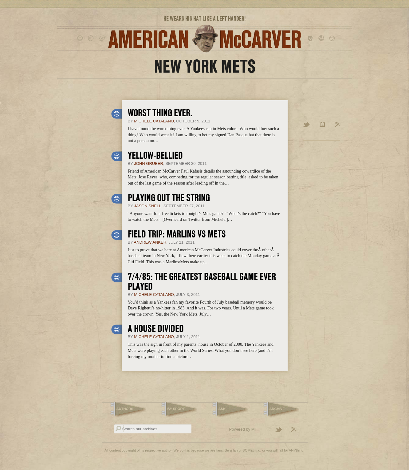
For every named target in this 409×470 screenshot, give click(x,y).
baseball (81, 38)
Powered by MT (243, 429)
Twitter (307, 125)
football (102, 38)
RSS (337, 125)
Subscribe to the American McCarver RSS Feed (297, 430)
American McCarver (204, 39)
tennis (333, 38)
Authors (124, 409)
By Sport (176, 409)
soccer (322, 38)
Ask (222, 409)
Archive (322, 125)
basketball (92, 38)
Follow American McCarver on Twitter (281, 430)
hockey (311, 38)
